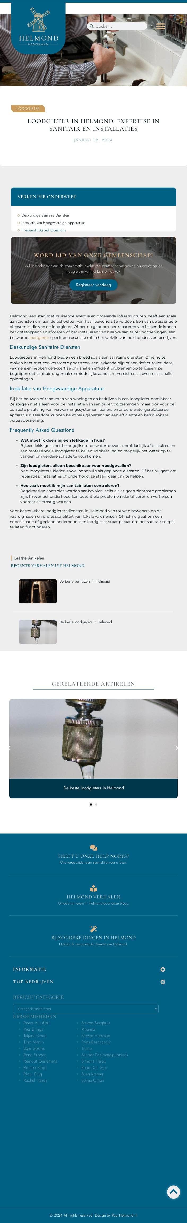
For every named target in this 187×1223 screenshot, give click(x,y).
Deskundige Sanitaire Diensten (45, 215)
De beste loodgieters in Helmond (85, 622)
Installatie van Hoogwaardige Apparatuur (53, 222)
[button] (161, 26)
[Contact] (93, 847)
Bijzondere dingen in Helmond (93, 937)
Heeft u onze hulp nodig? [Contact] (93, 856)
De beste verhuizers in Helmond (84, 581)
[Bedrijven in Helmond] (93, 888)
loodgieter (39, 337)
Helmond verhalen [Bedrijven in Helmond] (93, 897)
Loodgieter (28, 108)
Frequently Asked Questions (44, 230)
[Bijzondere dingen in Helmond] (93, 929)
